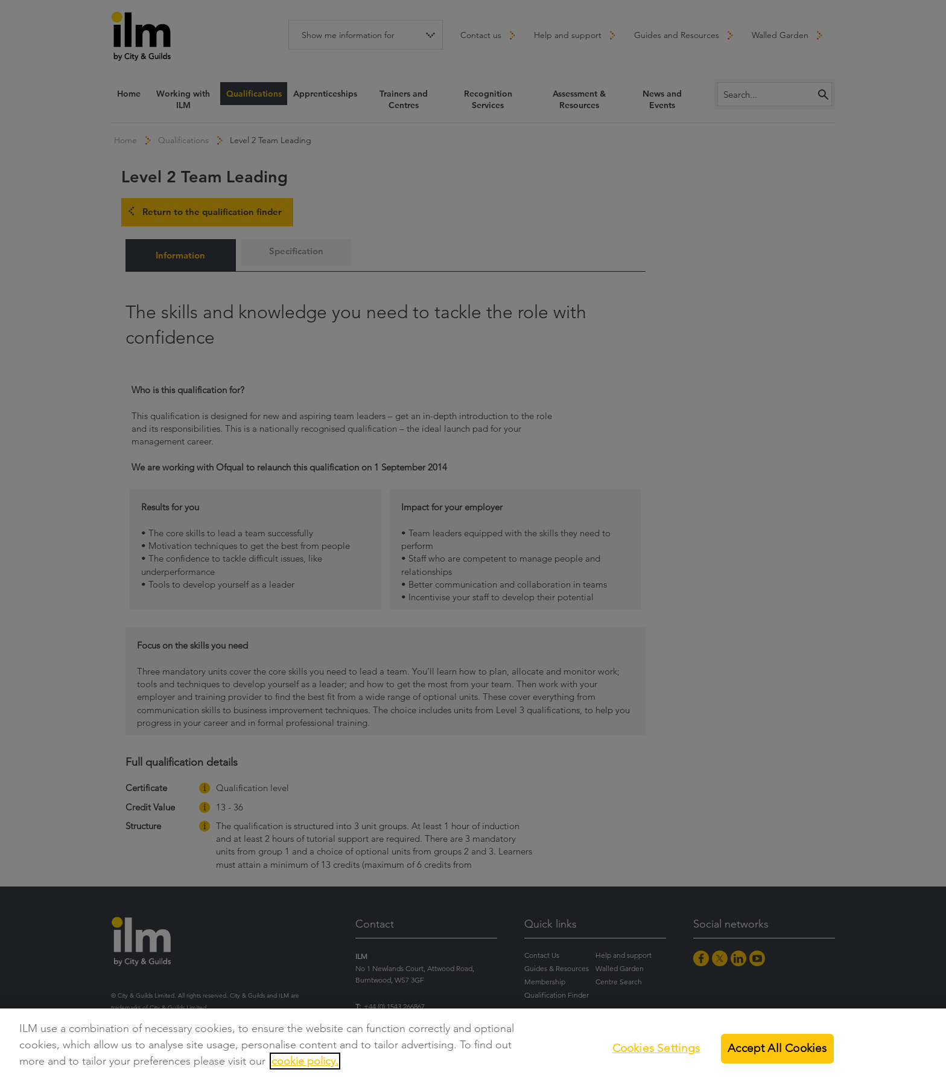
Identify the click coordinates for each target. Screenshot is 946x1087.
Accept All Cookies (777, 1048)
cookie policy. (304, 1061)
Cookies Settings (656, 1048)
